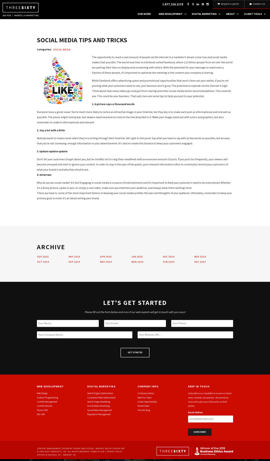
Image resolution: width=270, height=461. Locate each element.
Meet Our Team (145, 399)
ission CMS (43, 412)
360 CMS (41, 416)
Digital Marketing (207, 16)
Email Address (195, 414)
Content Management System (53, 450)
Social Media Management (99, 412)
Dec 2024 (169, 258)
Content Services (44, 407)
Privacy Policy (114, 453)
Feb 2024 (169, 263)
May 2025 (74, 258)
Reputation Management (99, 416)
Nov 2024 (200, 258)
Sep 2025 (43, 258)
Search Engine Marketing (98, 403)
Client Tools (255, 16)
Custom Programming (47, 399)
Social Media (62, 51)
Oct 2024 (43, 263)
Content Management (47, 403)
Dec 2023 (200, 263)
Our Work (144, 16)
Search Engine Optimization (100, 395)
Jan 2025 (137, 258)
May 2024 (106, 263)
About (233, 16)
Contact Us (257, 5)
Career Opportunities (147, 403)
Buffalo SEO (102, 450)
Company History (146, 395)
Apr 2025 (106, 258)
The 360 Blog (144, 412)
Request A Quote (228, 5)
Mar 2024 (137, 263)
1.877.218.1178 (172, 5)
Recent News (143, 407)
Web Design (42, 395)
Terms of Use (97, 453)
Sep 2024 (74, 263)
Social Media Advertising (98, 407)
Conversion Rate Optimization (101, 399)
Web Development (173, 16)
